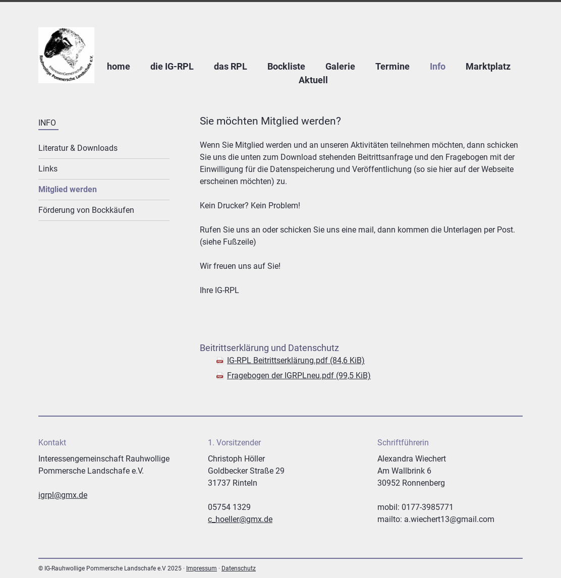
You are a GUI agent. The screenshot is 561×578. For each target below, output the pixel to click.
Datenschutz (238, 568)
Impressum (201, 568)
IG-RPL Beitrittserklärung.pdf (296, 360)
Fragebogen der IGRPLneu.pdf (299, 375)
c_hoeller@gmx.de (240, 519)
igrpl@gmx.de (62, 495)
